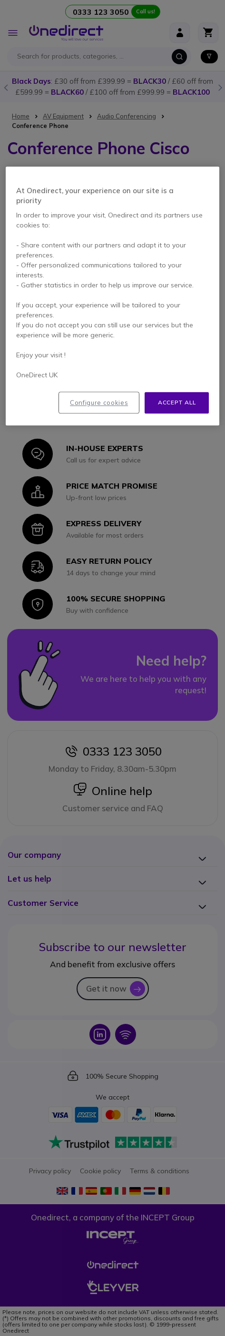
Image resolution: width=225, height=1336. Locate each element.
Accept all (177, 402)
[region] (112, 296)
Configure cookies (99, 402)
